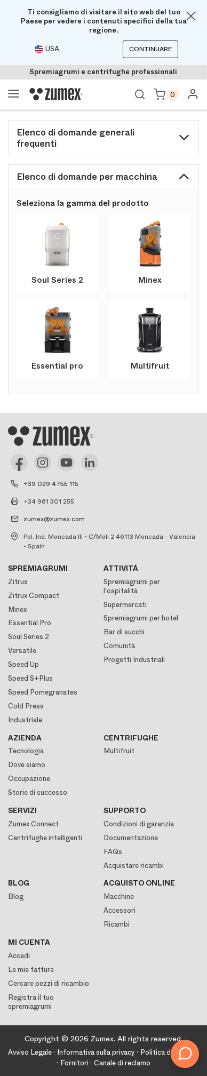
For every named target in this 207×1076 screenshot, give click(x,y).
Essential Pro (29, 623)
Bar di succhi (124, 632)
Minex (150, 280)
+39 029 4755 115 (50, 484)
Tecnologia (26, 751)
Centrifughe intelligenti (45, 838)
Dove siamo (26, 765)
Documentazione (131, 838)
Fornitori (74, 1063)
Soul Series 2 (57, 280)
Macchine (119, 896)
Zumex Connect (33, 824)
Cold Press (26, 706)
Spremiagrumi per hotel (141, 618)
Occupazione (29, 779)
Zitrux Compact (33, 596)
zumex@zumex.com (54, 519)
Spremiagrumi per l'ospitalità (132, 586)
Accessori (120, 910)
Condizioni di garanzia (139, 824)
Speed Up (23, 664)
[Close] (191, 16)
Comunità (119, 646)
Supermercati (125, 605)
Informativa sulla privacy (96, 1052)
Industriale (25, 720)
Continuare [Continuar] (150, 49)
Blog (15, 896)
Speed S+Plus (30, 678)
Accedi (19, 956)
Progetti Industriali (134, 660)
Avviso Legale (30, 1052)
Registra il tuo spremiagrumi (31, 1001)
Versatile (22, 650)
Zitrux (17, 582)
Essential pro (57, 366)
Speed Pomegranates (42, 692)
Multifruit (150, 366)
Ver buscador (140, 94)
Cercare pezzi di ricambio (48, 983)
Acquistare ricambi (134, 865)
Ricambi (117, 924)
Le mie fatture (31, 970)
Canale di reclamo (122, 1063)
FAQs (113, 852)
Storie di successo (37, 792)
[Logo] (56, 94)
